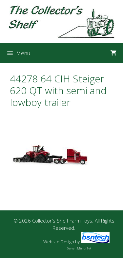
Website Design (58, 242)
